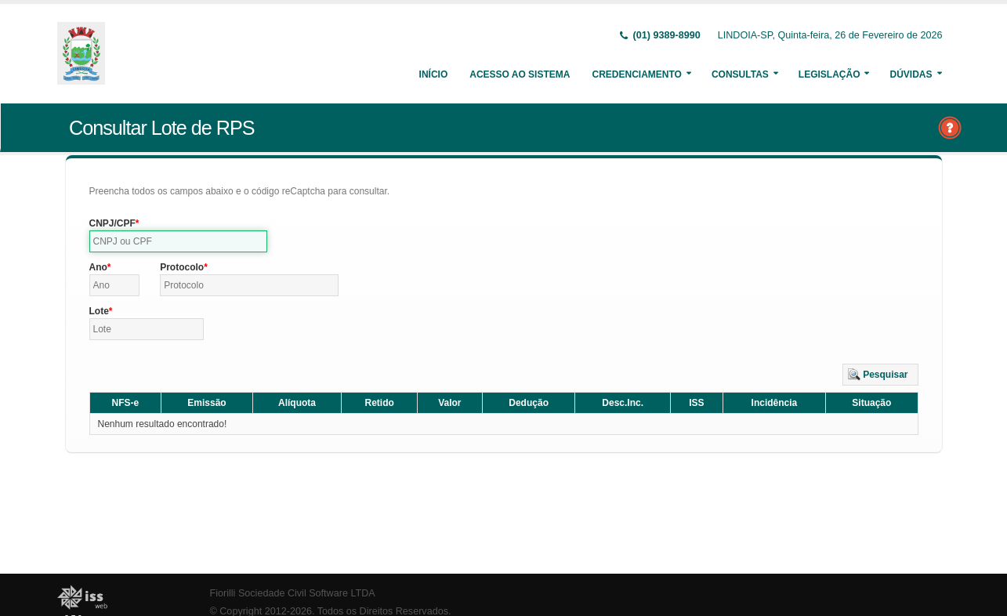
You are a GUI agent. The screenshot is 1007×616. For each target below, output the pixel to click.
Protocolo (182, 267)
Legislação (829, 74)
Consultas (740, 74)
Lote (99, 311)
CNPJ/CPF (112, 223)
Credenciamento (636, 74)
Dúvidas (910, 74)
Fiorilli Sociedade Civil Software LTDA (292, 593)
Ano (98, 267)
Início (433, 74)
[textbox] (178, 241)
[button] (880, 375)
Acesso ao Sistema (519, 74)
